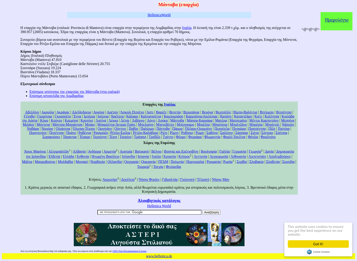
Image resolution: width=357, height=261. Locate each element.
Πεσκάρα (239, 128)
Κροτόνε (87, 120)
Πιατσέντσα (257, 128)
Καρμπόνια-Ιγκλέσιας (202, 116)
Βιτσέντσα (283, 112)
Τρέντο (168, 137)
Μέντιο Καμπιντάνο (264, 120)
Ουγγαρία (131, 162)
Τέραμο (84, 137)
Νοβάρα (33, 128)
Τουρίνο (125, 137)
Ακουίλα (47, 112)
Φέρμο (181, 137)
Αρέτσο (112, 112)
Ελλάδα (68, 157)
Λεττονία (200, 157)
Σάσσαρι (241, 133)
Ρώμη (200, 133)
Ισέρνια (103, 116)
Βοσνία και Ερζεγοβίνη (181, 151)
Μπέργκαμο (185, 124)
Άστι (149, 112)
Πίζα (271, 128)
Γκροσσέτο (63, 116)
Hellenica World (159, 206)
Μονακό (82, 162)
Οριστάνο (105, 128)
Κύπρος (184, 157)
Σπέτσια (281, 133)
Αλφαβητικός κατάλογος (159, 200)
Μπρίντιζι (272, 124)
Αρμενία (109, 151)
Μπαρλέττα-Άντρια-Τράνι (116, 124)
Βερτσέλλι (223, 112)
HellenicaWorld (159, 15)
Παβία (133, 128)
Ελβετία (54, 157)
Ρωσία (228, 162)
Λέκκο (113, 120)
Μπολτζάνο (238, 124)
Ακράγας (63, 112)
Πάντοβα (163, 128)
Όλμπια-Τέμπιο (84, 128)
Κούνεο (56, 120)
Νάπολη (288, 124)
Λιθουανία (238, 157)
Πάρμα (177, 128)
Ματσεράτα (238, 120)
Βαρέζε (161, 112)
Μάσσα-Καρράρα (200, 120)
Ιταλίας (170, 104)
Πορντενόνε (38, 133)
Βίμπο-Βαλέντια (245, 112)
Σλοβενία (273, 162)
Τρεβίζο (154, 137)
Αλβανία (79, 151)
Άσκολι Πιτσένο (132, 112)
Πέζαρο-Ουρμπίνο (198, 128)
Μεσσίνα (287, 120)
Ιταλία (186, 28)
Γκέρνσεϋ (187, 180)
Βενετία (175, 112)
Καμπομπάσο (173, 116)
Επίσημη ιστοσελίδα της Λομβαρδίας (57, 96)
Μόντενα (43, 124)
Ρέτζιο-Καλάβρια (145, 133)
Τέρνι (113, 137)
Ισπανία (143, 157)
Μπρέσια (256, 124)
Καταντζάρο (243, 116)
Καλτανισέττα (151, 116)
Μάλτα (27, 162)
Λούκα (163, 120)
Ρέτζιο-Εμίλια (120, 133)
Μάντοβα (177, 120)
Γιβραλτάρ (170, 180)
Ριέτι (164, 133)
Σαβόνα (211, 133)
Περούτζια (222, 128)
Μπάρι (90, 124)
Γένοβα (29, 116)
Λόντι (151, 120)
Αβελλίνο (32, 112)
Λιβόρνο (138, 120)
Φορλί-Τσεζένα (234, 137)
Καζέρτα (117, 116)
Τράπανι (140, 137)
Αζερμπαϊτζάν (58, 151)
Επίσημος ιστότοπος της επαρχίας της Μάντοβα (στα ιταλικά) (75, 92)
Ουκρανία (148, 162)
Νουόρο (47, 128)
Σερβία (242, 162)
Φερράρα (195, 137)
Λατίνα (101, 120)
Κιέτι (258, 116)
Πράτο (71, 133)
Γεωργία (255, 151)
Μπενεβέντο (165, 124)
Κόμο (44, 120)
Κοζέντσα (272, 116)
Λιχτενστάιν (257, 157)
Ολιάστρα (63, 128)
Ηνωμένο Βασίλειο (106, 157)
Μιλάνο (28, 124)
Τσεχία (158, 167)
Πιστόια (284, 128)
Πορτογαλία (195, 162)
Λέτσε (125, 120)
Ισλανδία (128, 157)
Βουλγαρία (209, 151)
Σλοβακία (256, 162)
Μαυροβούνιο (45, 162)
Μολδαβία (65, 162)
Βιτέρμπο (267, 112)
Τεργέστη (100, 137)
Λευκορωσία (218, 157)
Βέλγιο (156, 151)
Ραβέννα (85, 133)
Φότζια (253, 137)
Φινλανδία (173, 167)
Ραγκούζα (101, 133)
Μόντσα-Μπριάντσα (67, 124)
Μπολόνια (219, 124)
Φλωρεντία (212, 137)
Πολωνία (177, 162)
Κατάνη (226, 116)
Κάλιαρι (132, 116)
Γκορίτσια (44, 116)
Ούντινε (120, 128)
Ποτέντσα (56, 133)
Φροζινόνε (268, 137)
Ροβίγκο (187, 133)
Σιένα (254, 133)
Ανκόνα (98, 112)
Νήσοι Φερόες (149, 180)
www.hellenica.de (159, 256)
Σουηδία (288, 162)
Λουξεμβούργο (279, 157)
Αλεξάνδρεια (81, 112)
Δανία (269, 151)
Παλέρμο (147, 128)
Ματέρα (221, 120)
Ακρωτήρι (109, 180)
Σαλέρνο (226, 133)
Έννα (77, 116)
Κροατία (169, 157)
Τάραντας (70, 137)
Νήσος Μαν (221, 180)
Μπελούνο (145, 124)
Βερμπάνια (191, 112)
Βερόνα (207, 112)
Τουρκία (143, 167)
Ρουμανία (214, 162)
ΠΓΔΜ (163, 162)
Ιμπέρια (89, 116)
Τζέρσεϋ (203, 180)
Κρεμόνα (71, 120)
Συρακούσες (51, 137)
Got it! (318, 244)
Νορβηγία (97, 162)
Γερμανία (239, 151)
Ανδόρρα (94, 151)
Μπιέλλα (203, 124)
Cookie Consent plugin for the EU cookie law (318, 251)
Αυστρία (126, 151)
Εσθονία (83, 157)
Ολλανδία (114, 162)
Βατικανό (142, 151)
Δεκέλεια (128, 180)
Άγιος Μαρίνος (35, 151)
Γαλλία (224, 151)
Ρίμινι (174, 133)
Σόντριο (267, 133)
